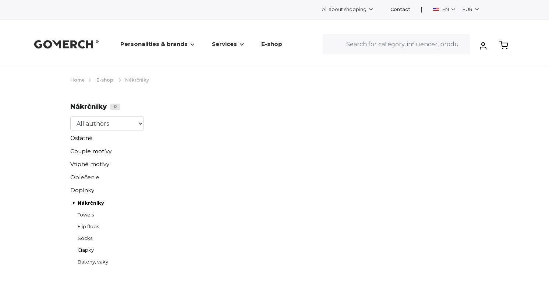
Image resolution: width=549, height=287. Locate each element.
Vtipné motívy (89, 164)
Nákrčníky (91, 203)
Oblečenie (84, 177)
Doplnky (82, 190)
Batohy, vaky (93, 262)
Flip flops (88, 226)
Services (228, 43)
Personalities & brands (157, 43)
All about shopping (345, 9)
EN (441, 9)
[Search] (396, 44)
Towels (86, 215)
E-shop (271, 43)
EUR (468, 9)
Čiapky (86, 250)
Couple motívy (90, 151)
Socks (85, 238)
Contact (400, 9)
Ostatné (81, 137)
